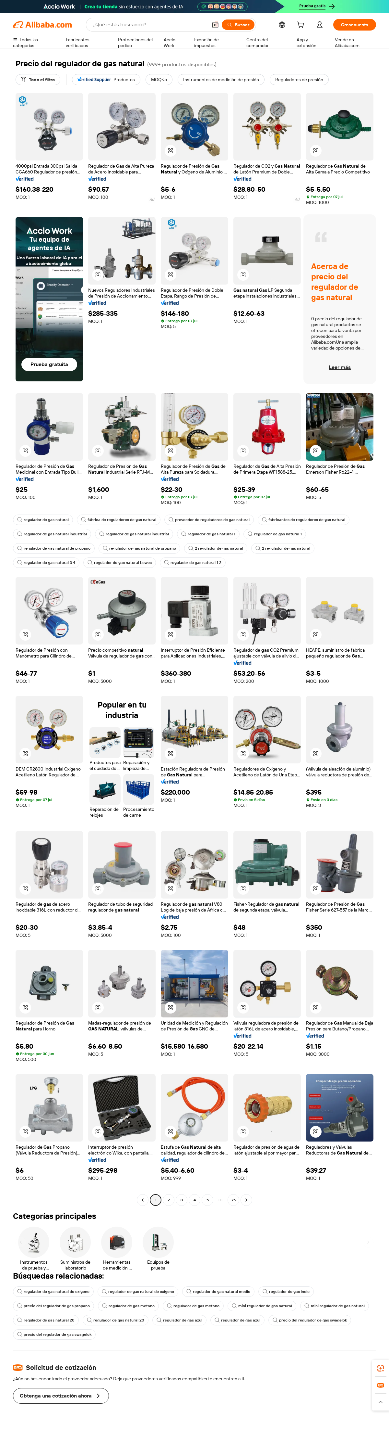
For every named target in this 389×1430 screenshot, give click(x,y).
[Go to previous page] (142, 1200)
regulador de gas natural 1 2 (192, 562)
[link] (380, 1368)
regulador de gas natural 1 (208, 534)
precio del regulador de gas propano (53, 1306)
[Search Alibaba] (149, 24)
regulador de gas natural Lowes (120, 562)
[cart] (302, 25)
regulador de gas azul (179, 1320)
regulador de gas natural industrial (52, 534)
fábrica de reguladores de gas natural (118, 519)
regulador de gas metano (128, 1306)
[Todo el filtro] (38, 79)
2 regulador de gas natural (215, 548)
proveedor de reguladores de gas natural (209, 519)
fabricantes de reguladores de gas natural (303, 519)
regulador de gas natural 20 (46, 1320)
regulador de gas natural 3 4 (46, 562)
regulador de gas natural (43, 519)
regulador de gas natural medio (218, 1291)
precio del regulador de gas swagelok (310, 1320)
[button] (215, 25)
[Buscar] (238, 24)
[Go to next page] (246, 1200)
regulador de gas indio (286, 1291)
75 (233, 1200)
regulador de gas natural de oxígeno (53, 1291)
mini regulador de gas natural (262, 1306)
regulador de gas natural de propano (53, 548)
